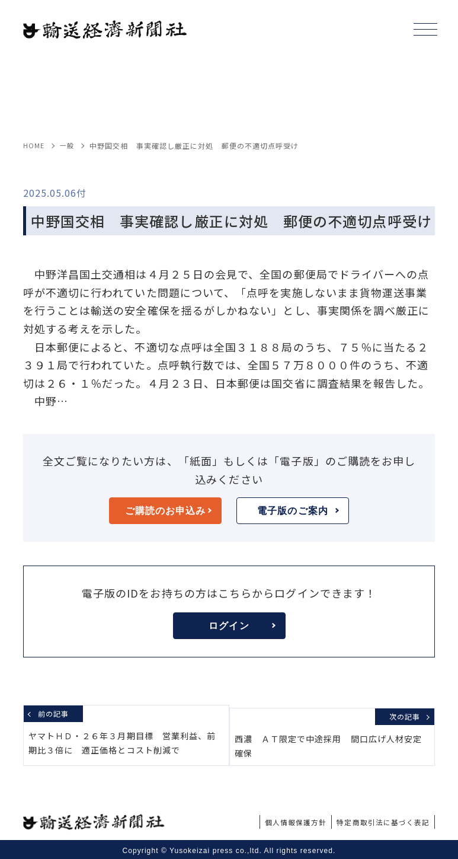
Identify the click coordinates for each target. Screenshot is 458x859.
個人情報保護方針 (277, 819)
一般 (68, 145)
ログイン (242, 626)
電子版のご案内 (298, 511)
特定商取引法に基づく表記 (376, 819)
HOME (34, 145)
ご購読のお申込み (168, 511)
